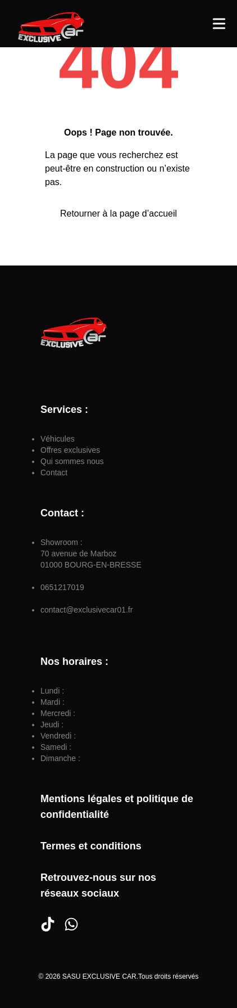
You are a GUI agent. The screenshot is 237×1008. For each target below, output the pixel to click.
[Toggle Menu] (219, 24)
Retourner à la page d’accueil (118, 213)
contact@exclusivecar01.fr (86, 609)
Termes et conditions (91, 846)
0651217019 (62, 587)
